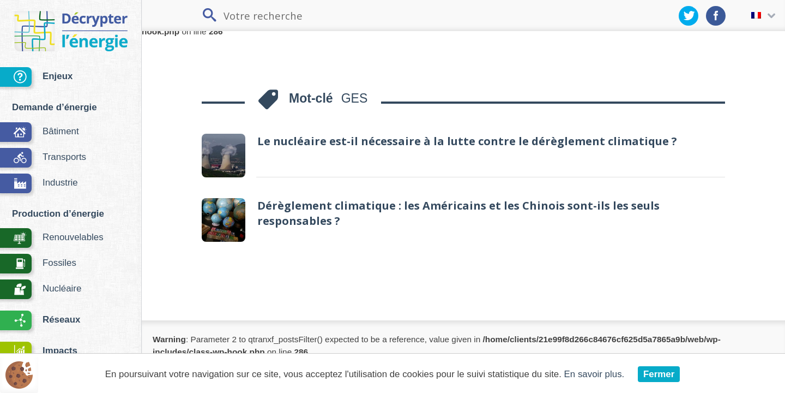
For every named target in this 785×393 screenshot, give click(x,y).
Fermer (658, 374)
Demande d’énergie (54, 107)
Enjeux (36, 78)
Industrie (39, 184)
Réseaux (40, 321)
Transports (43, 159)
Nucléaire (40, 290)
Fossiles (38, 264)
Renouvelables (52, 239)
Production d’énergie (58, 214)
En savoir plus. (594, 374)
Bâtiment (39, 133)
